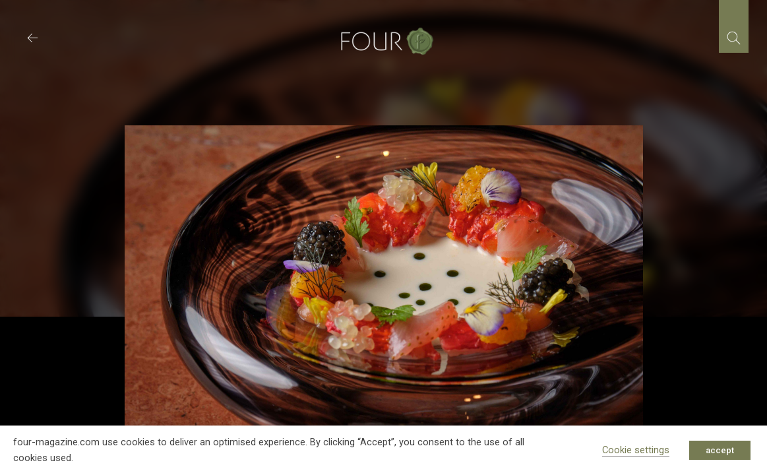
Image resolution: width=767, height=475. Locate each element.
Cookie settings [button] (635, 450)
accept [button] (720, 450)
